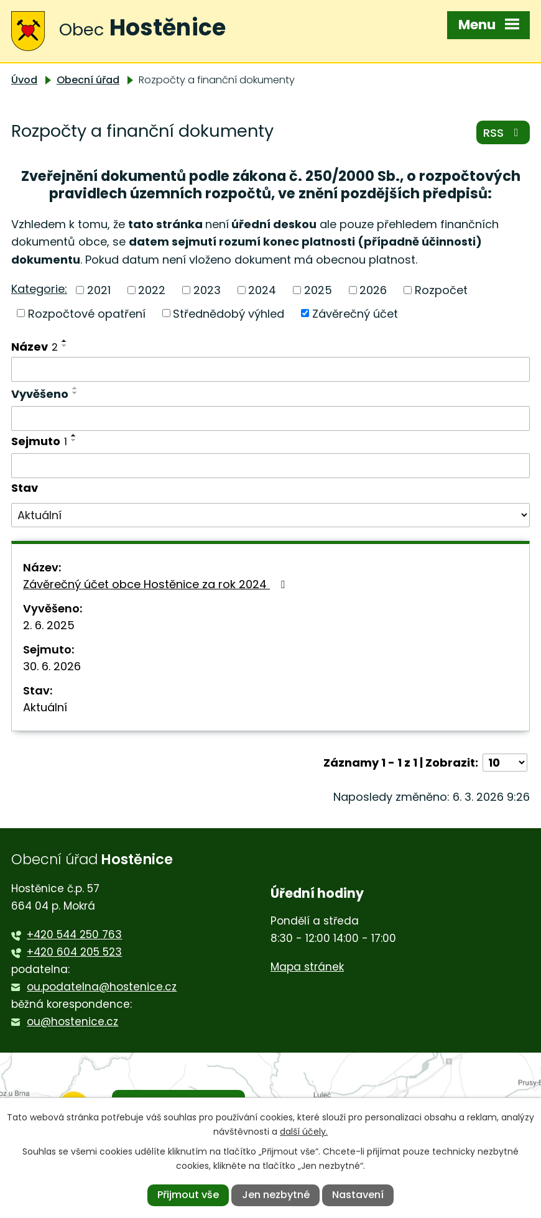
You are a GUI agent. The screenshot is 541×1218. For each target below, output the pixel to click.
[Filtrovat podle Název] (270, 369)
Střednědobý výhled (228, 313)
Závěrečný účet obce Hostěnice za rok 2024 (156, 584)
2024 (262, 290)
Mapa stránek (307, 966)
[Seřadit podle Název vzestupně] (65, 340)
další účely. (304, 1131)
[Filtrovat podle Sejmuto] (270, 465)
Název (34, 346)
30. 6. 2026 (52, 666)
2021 (99, 290)
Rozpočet (441, 290)
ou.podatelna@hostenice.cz (102, 986)
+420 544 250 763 (74, 934)
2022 (151, 290)
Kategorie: (39, 289)
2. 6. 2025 (49, 625)
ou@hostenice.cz (72, 1021)
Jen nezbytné (276, 1195)
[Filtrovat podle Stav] (270, 515)
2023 (207, 290)
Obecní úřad (88, 80)
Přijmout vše (188, 1195)
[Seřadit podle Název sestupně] (65, 345)
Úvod (24, 80)
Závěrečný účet (355, 313)
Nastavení (358, 1195)
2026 (373, 290)
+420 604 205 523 (74, 951)
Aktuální (45, 707)
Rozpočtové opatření (87, 313)
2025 (318, 290)
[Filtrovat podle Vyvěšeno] (270, 418)
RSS (503, 133)
